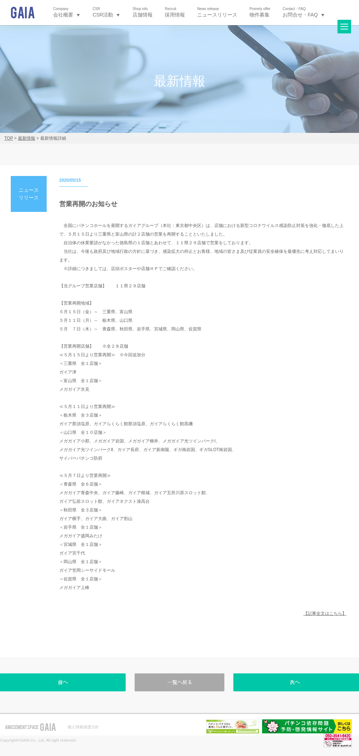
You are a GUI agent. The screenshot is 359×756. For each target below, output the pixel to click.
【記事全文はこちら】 (324, 613)
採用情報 (175, 12)
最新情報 (26, 138)
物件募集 (260, 12)
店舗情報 (142, 12)
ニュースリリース (217, 12)
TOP (8, 138)
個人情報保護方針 (83, 727)
